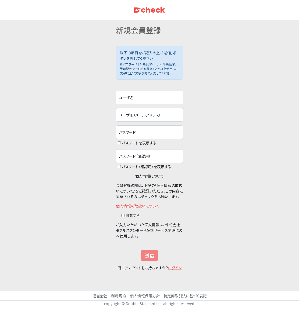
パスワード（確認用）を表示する (146, 166)
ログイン (175, 267)
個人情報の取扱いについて (137, 206)
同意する (132, 215)
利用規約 (118, 296)
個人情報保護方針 (145, 296)
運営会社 (100, 296)
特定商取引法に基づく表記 (185, 296)
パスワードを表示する (139, 143)
